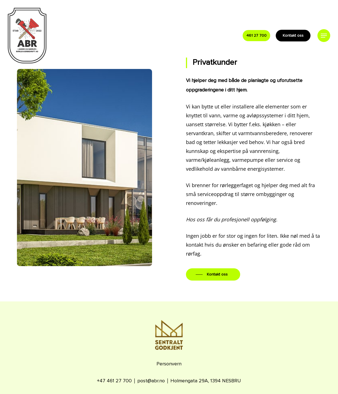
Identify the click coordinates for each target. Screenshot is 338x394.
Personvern (169, 363)
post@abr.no (151, 380)
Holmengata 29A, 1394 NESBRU (205, 380)
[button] (323, 36)
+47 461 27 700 (114, 380)
